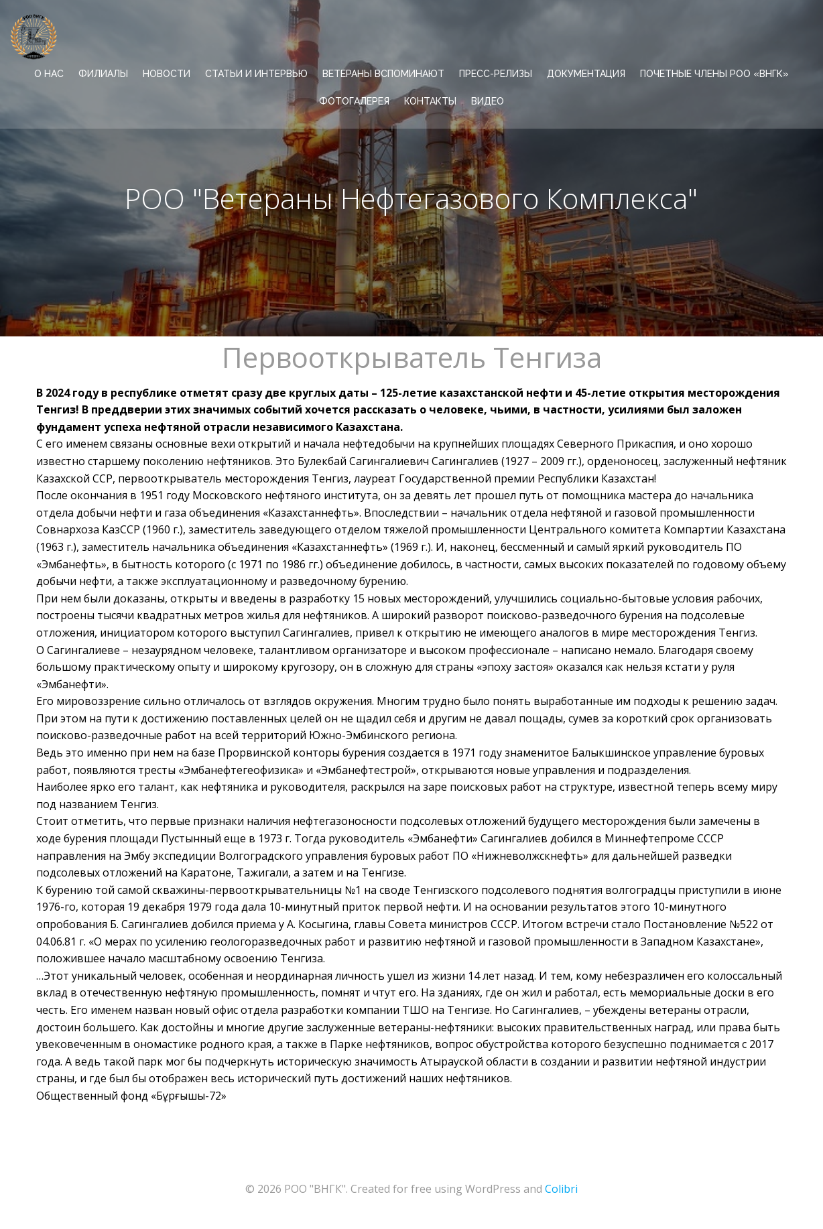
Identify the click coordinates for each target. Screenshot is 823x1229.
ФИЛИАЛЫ (103, 73)
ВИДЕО (487, 101)
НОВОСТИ (166, 73)
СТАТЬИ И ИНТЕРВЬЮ (256, 73)
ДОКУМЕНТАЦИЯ (586, 73)
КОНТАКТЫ (430, 101)
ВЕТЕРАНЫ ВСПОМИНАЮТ (383, 73)
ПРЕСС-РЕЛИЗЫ (495, 73)
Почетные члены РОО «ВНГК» (714, 73)
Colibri (561, 1188)
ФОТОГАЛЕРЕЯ (354, 101)
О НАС (49, 73)
